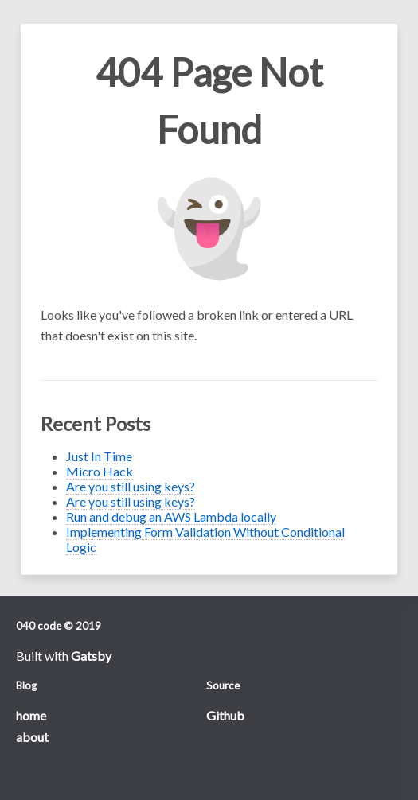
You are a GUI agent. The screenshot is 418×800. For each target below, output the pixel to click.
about (32, 736)
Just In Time (99, 456)
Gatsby (91, 655)
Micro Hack (99, 471)
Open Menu (43, 40)
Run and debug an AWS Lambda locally (171, 516)
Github (225, 715)
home (31, 715)
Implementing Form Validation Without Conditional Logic (205, 539)
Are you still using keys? (130, 486)
